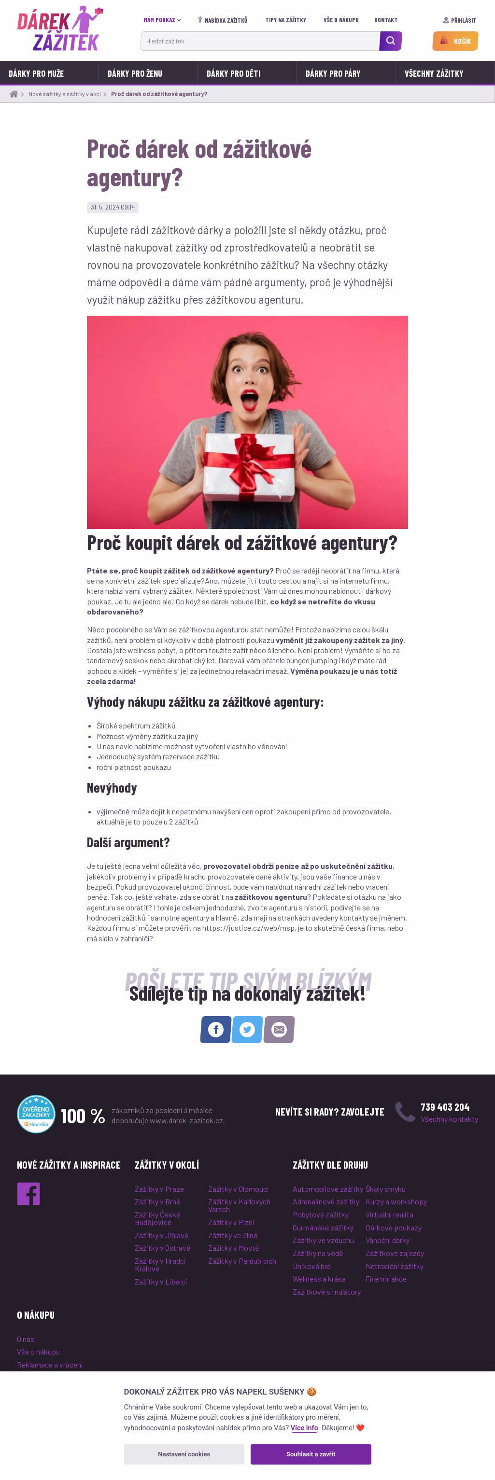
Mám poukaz (159, 20)
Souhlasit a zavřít (310, 1454)
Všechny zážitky (434, 73)
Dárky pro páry (333, 73)
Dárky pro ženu (135, 73)
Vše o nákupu (342, 20)
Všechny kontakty (449, 1118)
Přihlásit (460, 20)
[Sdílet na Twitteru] (247, 1029)
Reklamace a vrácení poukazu (50, 1368)
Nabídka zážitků (223, 20)
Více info (304, 1428)
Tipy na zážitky (286, 20)
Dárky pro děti (233, 73)
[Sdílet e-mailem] (279, 1029)
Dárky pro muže (36, 73)
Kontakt (386, 20)
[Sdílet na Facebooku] (216, 1029)
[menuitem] (164, 20)
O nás (25, 1338)
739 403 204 (445, 1107)
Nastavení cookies (184, 1454)
